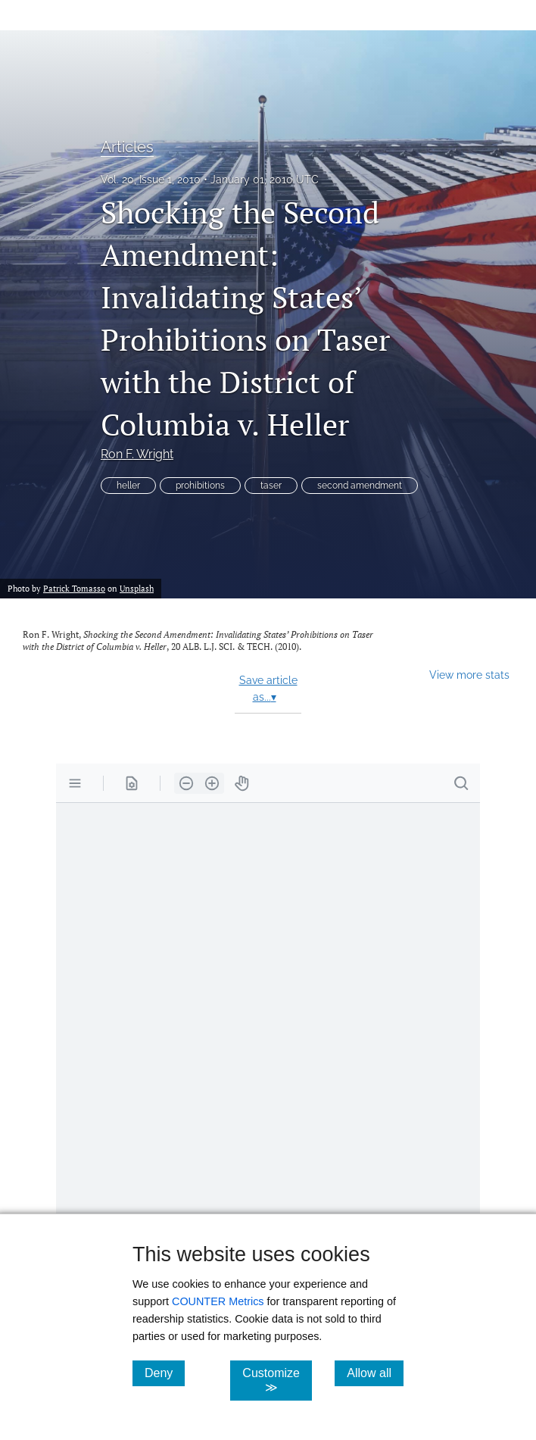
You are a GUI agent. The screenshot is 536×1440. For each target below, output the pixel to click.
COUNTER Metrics (218, 1301)
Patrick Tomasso (74, 588)
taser (271, 485)
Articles (127, 147)
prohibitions (200, 485)
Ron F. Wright (137, 454)
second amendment (359, 485)
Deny (165, 1372)
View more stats (469, 674)
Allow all (375, 1372)
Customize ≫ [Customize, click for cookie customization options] (277, 1380)
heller (128, 485)
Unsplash (137, 588)
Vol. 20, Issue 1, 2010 (151, 179)
